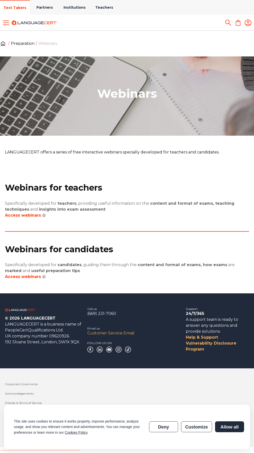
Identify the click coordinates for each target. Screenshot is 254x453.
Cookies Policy (76, 432)
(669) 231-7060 (101, 313)
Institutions (75, 7)
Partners (44, 7)
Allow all (230, 427)
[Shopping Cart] (238, 23)
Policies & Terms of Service (23, 403)
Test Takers (14, 7)
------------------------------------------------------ (40, 450)
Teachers (104, 7)
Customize (196, 427)
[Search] (228, 23)
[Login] (248, 23)
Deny (163, 427)
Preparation (22, 43)
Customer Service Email (110, 333)
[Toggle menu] (6, 23)
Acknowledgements (19, 393)
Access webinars (25, 215)
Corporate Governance (21, 384)
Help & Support (202, 337)
